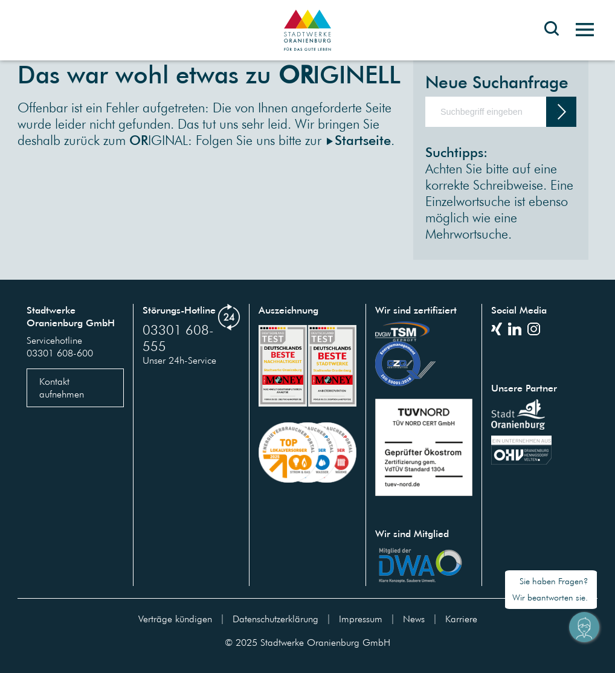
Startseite (363, 140)
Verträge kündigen (175, 619)
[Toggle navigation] (580, 30)
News (414, 619)
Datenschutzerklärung (275, 619)
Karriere (461, 619)
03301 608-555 (178, 338)
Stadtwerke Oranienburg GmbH (325, 642)
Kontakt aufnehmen (61, 387)
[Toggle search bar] (551, 37)
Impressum (360, 619)
